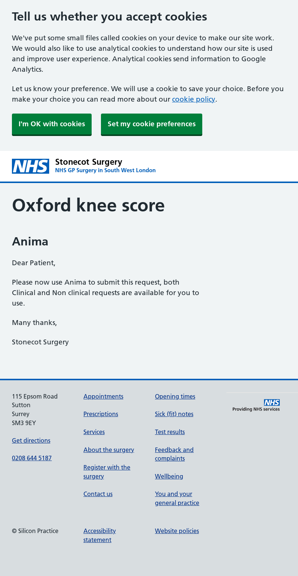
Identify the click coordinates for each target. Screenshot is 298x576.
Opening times (175, 396)
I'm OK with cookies (52, 124)
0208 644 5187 (32, 458)
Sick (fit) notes (174, 414)
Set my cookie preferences (152, 124)
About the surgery (108, 449)
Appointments (103, 396)
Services (94, 432)
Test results (170, 432)
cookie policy (193, 99)
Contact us (97, 494)
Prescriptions (100, 414)
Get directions (31, 440)
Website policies (177, 531)
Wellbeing (169, 476)
